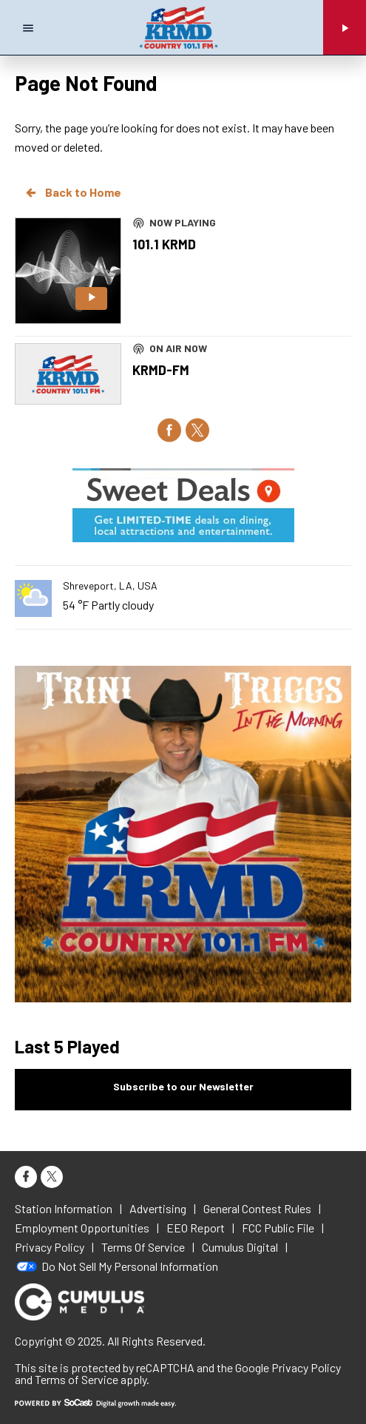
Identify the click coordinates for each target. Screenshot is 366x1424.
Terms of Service (76, 1379)
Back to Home (72, 192)
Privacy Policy (306, 1367)
